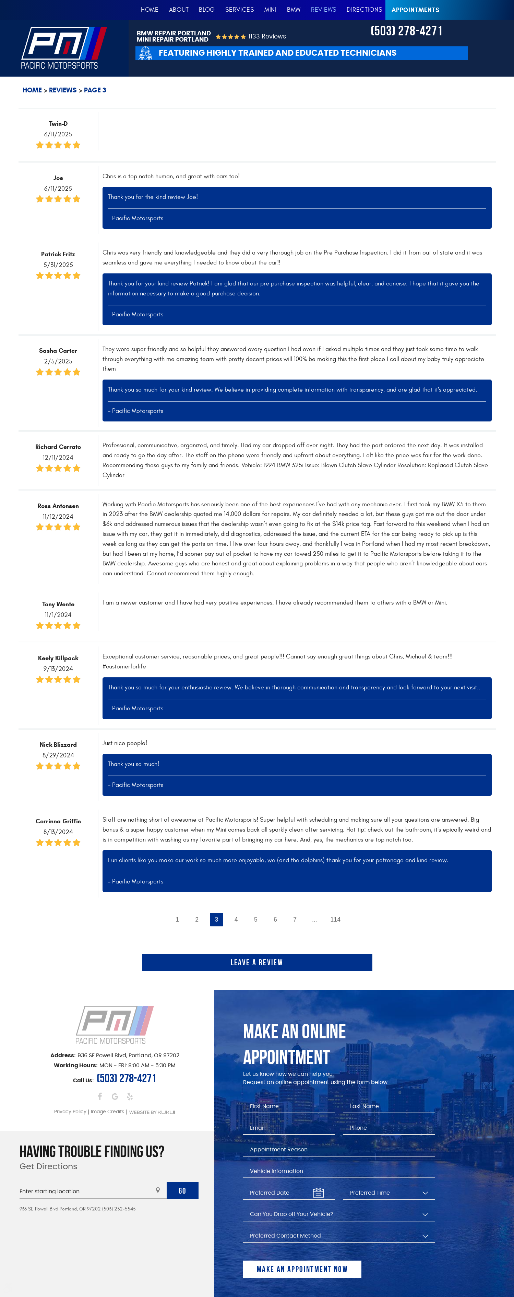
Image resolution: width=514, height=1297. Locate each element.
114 (335, 919)
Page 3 (95, 90)
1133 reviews (267, 37)
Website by (152, 1112)
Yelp (129, 1096)
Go (183, 1190)
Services (239, 9)
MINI (270, 9)
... (314, 919)
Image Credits (107, 1112)
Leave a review (257, 962)
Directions (364, 9)
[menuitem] (150, 10)
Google (115, 1096)
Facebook (100, 1096)
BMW (294, 9)
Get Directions (48, 1167)
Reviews (323, 9)
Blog (207, 9)
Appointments (416, 10)
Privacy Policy (70, 1112)
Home (150, 9)
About (179, 9)
